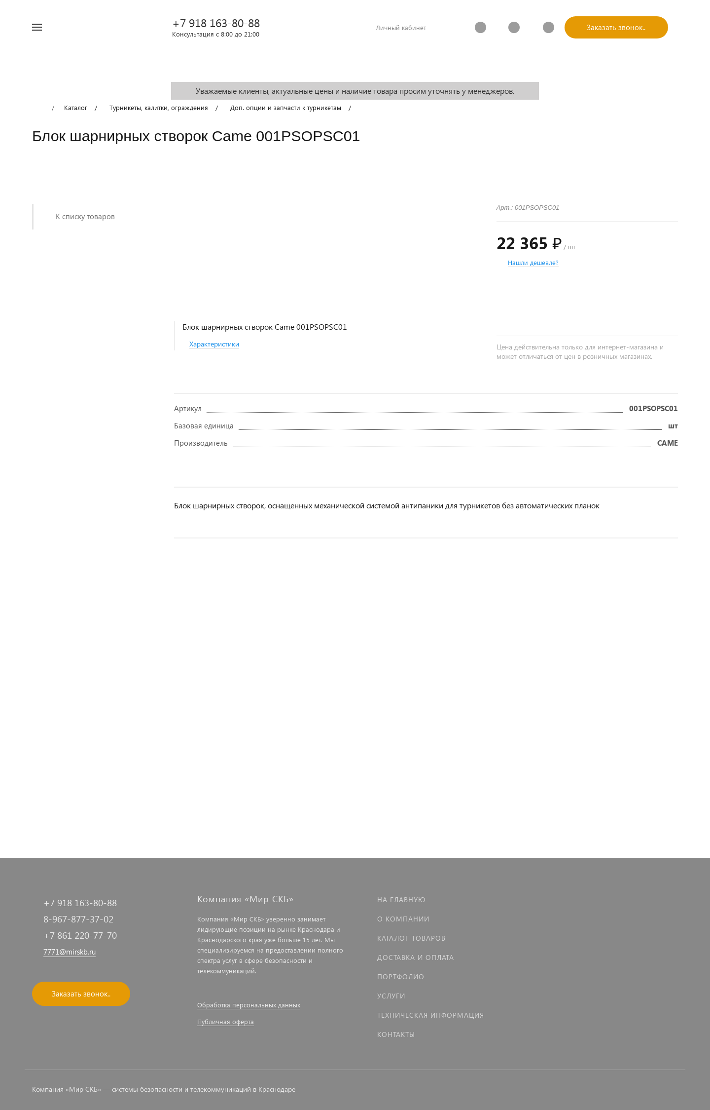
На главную (401, 899)
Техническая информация (430, 1015)
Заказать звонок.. (616, 27)
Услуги (391, 995)
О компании (403, 918)
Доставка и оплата (415, 957)
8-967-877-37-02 (78, 919)
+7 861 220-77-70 (80, 935)
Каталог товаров (411, 938)
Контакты (396, 1034)
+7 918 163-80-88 (216, 22)
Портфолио (401, 976)
